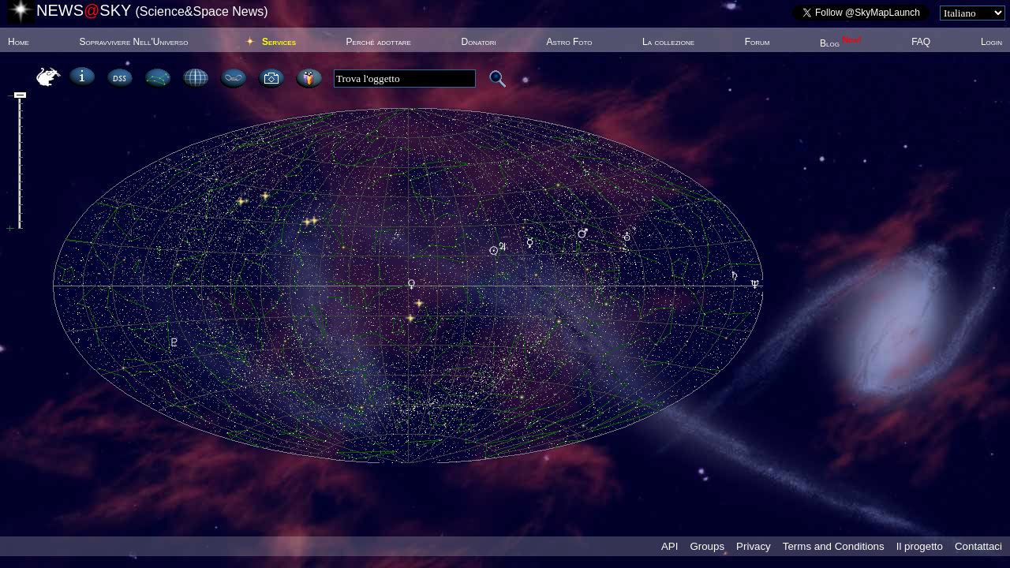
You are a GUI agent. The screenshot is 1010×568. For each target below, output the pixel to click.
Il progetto (919, 546)
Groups (707, 546)
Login (991, 41)
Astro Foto (569, 41)
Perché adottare (378, 41)
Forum (757, 41)
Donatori (478, 41)
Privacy (753, 546)
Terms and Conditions (834, 546)
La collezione (668, 41)
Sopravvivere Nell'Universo (133, 41)
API (669, 546)
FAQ (920, 41)
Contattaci (978, 546)
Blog (841, 43)
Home (18, 41)
